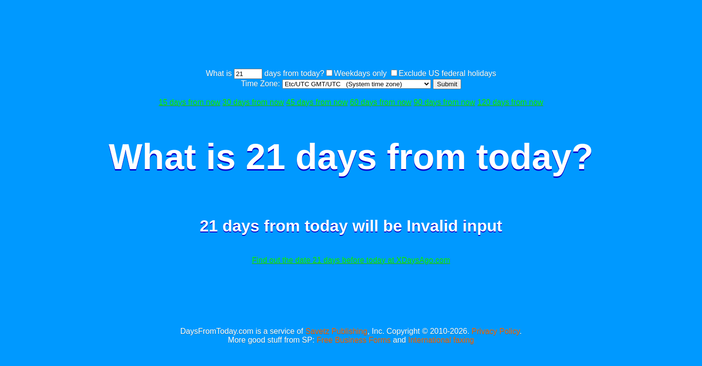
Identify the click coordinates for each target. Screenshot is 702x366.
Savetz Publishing (336, 331)
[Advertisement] (351, 36)
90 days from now (444, 102)
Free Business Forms (354, 340)
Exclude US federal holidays (447, 73)
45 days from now (317, 102)
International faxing (441, 340)
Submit (447, 84)
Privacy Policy (495, 331)
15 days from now (189, 102)
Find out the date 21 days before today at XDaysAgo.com (351, 260)
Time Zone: (261, 83)
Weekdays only (360, 73)
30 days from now (253, 102)
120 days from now (510, 102)
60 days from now (380, 102)
